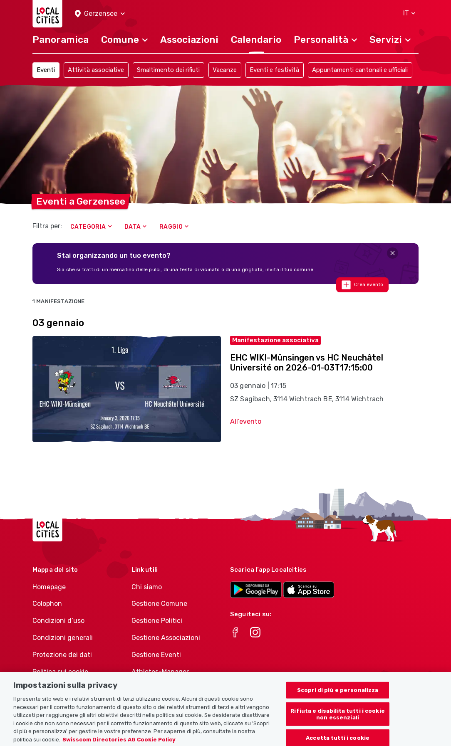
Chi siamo (146, 587)
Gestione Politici (156, 621)
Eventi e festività (274, 70)
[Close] (392, 253)
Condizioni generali (62, 638)
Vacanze (225, 70)
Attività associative (96, 70)
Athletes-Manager (160, 672)
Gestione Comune (159, 604)
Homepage (49, 587)
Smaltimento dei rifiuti (168, 70)
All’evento (245, 421)
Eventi (46, 70)
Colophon (47, 604)
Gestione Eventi (156, 655)
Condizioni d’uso (58, 621)
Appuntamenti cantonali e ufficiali (360, 70)
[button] (100, 14)
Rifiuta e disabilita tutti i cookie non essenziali (337, 720)
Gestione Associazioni (165, 638)
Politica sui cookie (60, 672)
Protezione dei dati (62, 655)
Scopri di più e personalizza (338, 696)
